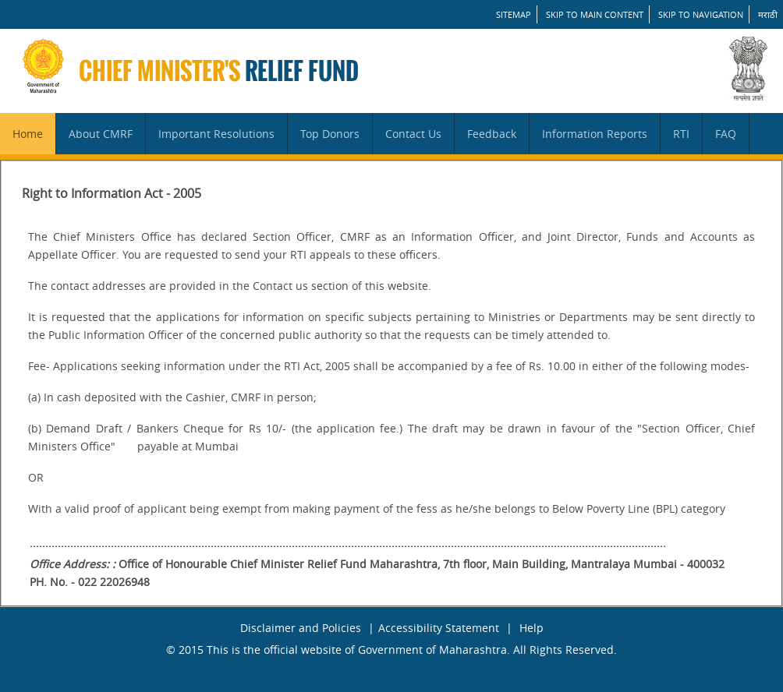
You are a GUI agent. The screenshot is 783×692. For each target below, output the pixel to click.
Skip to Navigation (700, 14)
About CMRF (101, 133)
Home (27, 133)
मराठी (768, 14)
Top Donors (330, 133)
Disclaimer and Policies (300, 627)
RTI (681, 133)
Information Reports (594, 133)
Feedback (491, 133)
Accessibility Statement (438, 627)
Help (531, 627)
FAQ (725, 133)
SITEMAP (513, 14)
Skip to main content (594, 14)
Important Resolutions (216, 133)
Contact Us (413, 133)
